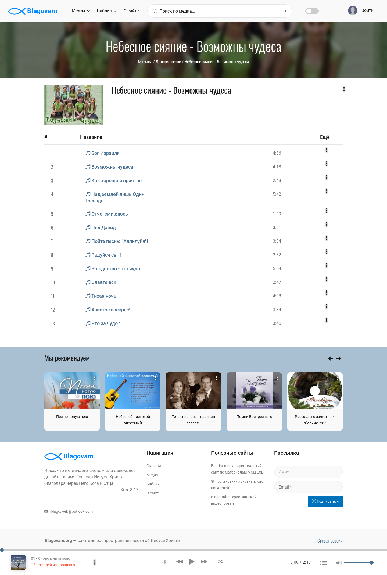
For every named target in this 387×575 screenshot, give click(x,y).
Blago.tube (220, 497)
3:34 (277, 241)
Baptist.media (222, 466)
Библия (106, 10)
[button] (164, 561)
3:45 (277, 323)
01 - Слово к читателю (50, 558)
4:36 (277, 153)
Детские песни (168, 62)
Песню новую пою (72, 416)
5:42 (277, 194)
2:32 (277, 254)
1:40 (277, 213)
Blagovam (32, 11)
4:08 (277, 296)
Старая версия (330, 540)
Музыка (145, 62)
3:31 (277, 227)
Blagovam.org (58, 540)
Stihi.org (218, 481)
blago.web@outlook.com (68, 511)
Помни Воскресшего (254, 416)
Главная (153, 466)
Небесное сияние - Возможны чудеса (216, 62)
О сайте (131, 10)
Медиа (81, 10)
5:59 (277, 268)
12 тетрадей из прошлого (53, 565)
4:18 (277, 166)
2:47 (277, 282)
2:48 (277, 180)
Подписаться (325, 501)
